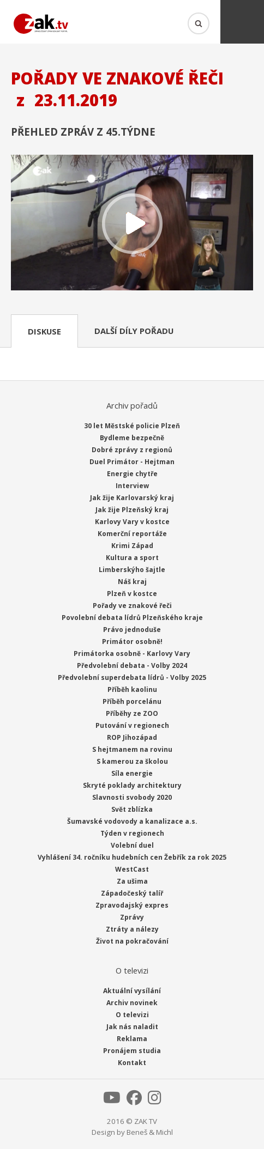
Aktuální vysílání (132, 990)
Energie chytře (132, 473)
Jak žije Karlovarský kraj (132, 497)
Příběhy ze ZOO (132, 713)
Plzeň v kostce (132, 593)
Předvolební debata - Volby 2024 (132, 665)
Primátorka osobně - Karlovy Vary (132, 653)
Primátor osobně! (132, 641)
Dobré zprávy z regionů (132, 449)
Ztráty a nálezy (132, 929)
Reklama (132, 1038)
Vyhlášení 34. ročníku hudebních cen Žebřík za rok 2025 (132, 857)
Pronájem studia (132, 1050)
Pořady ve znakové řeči (132, 605)
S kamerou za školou (132, 761)
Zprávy (132, 917)
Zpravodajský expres (132, 905)
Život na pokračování (132, 941)
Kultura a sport (132, 557)
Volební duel (132, 845)
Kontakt (132, 1062)
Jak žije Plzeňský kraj (132, 509)
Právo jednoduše (132, 629)
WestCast (132, 869)
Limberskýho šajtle (132, 569)
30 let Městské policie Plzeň (132, 425)
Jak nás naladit (132, 1026)
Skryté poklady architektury (132, 785)
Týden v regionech (132, 833)
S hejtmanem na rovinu (132, 749)
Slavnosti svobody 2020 (132, 797)
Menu (242, 22)
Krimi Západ (132, 545)
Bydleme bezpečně (132, 437)
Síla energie (132, 773)
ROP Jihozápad (132, 737)
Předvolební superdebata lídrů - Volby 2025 (132, 677)
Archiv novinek (132, 1002)
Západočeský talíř (132, 893)
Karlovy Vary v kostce (132, 521)
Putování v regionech (132, 725)
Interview (132, 485)
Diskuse (44, 331)
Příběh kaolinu (132, 689)
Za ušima (132, 881)
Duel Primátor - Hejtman (132, 461)
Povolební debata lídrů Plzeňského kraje (132, 617)
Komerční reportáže (132, 533)
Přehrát (132, 224)
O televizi (132, 1014)
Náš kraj (132, 581)
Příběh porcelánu (132, 701)
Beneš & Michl (150, 1132)
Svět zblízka (132, 809)
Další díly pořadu (133, 330)
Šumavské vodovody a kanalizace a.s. (132, 821)
